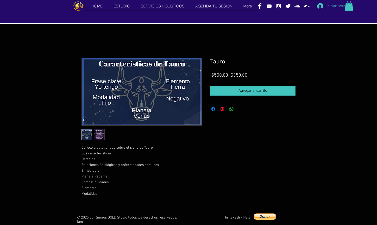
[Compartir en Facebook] (213, 109)
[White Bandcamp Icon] (307, 6)
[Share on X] (241, 109)
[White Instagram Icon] (279, 6)
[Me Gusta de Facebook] (290, 217)
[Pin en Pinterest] (222, 109)
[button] (349, 6)
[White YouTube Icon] (269, 6)
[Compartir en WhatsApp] (231, 109)
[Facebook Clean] (260, 6)
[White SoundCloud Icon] (297, 6)
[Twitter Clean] (288, 6)
